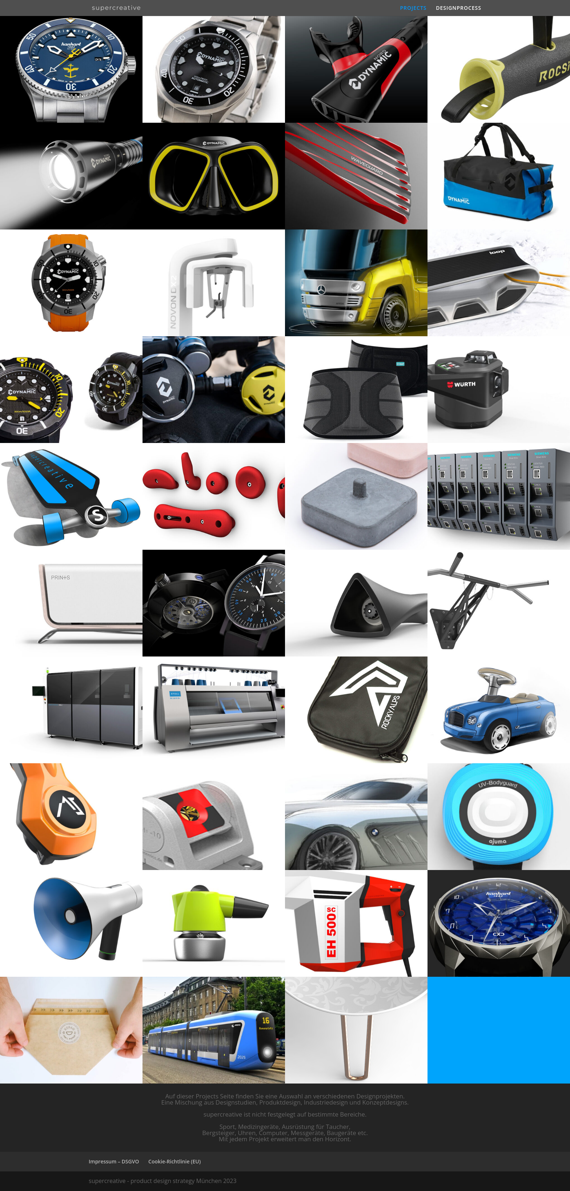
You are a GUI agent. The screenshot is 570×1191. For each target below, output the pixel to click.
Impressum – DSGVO (114, 1161)
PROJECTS (413, 8)
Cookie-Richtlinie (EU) (174, 1161)
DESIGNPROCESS (458, 8)
